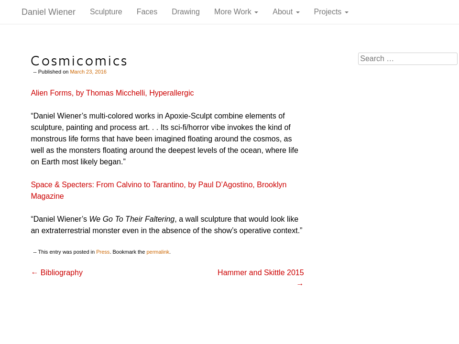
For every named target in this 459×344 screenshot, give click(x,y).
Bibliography (57, 273)
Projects (331, 12)
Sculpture (106, 12)
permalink (157, 252)
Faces (147, 12)
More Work (236, 12)
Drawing (186, 12)
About (286, 12)
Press (102, 252)
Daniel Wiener (49, 12)
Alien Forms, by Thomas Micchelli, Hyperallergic (112, 93)
